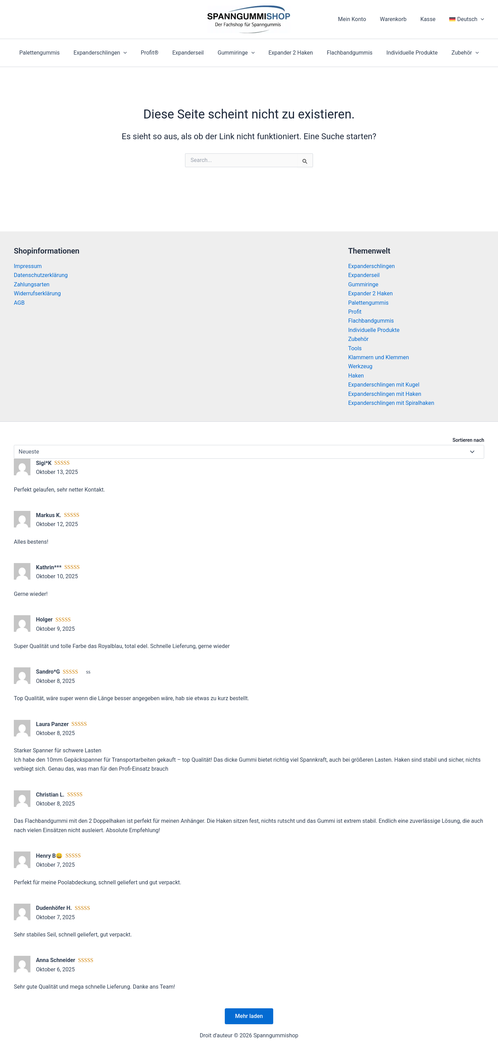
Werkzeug (360, 366)
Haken (356, 375)
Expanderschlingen (108, 53)
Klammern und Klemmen (378, 357)
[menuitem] (468, 19)
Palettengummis (50, 52)
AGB (19, 302)
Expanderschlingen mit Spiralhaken (391, 403)
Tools (355, 348)
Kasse (432, 19)
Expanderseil (190, 52)
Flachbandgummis (344, 52)
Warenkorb (400, 19)
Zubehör (454, 53)
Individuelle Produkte (403, 52)
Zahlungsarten (31, 284)
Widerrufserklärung (37, 293)
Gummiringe (236, 53)
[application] (482, 19)
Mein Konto (362, 19)
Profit (355, 311)
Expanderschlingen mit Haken (384, 394)
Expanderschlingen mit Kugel (383, 384)
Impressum (28, 266)
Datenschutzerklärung (41, 275)
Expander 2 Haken (288, 52)
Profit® (155, 52)
